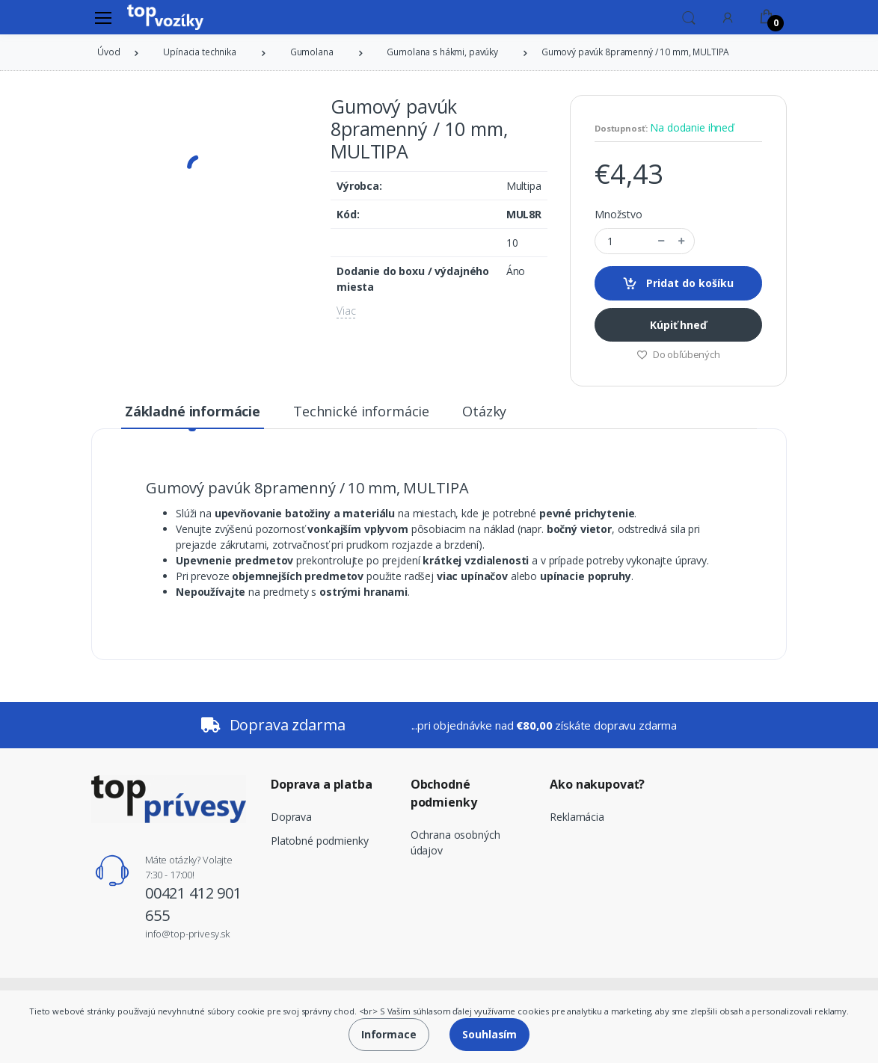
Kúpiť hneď (678, 325)
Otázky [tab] (484, 411)
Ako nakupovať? (597, 784)
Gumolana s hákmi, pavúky (442, 52)
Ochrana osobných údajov (455, 842)
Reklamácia (577, 817)
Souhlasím (489, 1034)
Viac (346, 311)
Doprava (291, 817)
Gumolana (312, 52)
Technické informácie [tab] (361, 411)
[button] (689, 16)
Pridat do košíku (678, 284)
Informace (389, 1034)
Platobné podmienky (319, 841)
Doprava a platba (321, 784)
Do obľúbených (678, 354)
